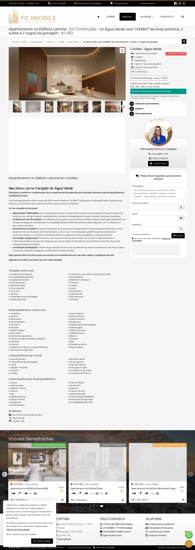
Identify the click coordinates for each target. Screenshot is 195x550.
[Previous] (4, 474)
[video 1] (67, 144)
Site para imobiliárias (166, 547)
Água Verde (152, 49)
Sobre (111, 16)
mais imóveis (158, 163)
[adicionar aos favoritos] (63, 501)
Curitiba (136, 49)
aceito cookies (42, 541)
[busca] (182, 17)
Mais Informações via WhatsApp (151, 91)
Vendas (127, 16)
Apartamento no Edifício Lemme (37, 29)
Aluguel (147, 16)
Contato (167, 16)
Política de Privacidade (105, 548)
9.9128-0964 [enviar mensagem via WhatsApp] (58, 3)
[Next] (190, 474)
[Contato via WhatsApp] (189, 535)
